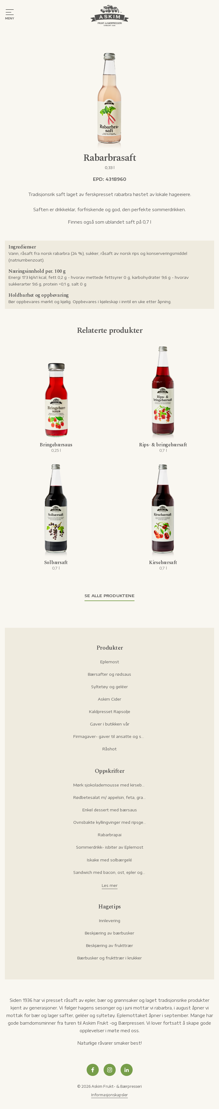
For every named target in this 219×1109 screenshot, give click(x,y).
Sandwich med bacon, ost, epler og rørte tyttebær (109, 872)
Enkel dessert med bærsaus (109, 809)
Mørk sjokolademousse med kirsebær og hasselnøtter (109, 785)
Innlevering (109, 920)
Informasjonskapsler (109, 1095)
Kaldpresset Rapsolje (109, 711)
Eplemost (109, 661)
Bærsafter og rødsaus (109, 674)
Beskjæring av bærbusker (109, 933)
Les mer (110, 885)
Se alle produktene (109, 595)
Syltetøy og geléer (109, 686)
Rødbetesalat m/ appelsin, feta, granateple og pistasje (109, 797)
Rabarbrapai (109, 834)
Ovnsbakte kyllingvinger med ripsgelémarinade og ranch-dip (109, 822)
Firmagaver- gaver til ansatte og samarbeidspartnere (109, 736)
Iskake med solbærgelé (109, 859)
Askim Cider (109, 699)
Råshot (109, 748)
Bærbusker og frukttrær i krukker (109, 957)
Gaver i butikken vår (109, 724)
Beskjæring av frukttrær (109, 945)
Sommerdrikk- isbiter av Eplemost (109, 847)
